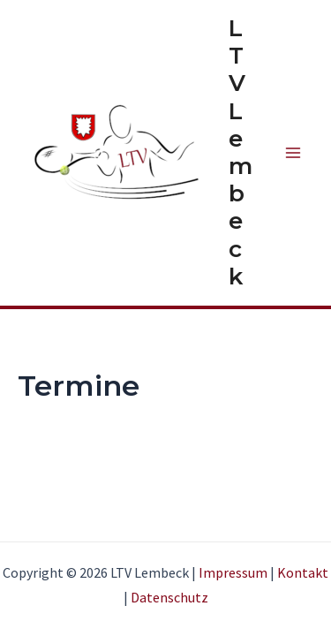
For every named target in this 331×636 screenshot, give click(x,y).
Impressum (233, 572)
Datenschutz (169, 597)
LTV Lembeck (240, 152)
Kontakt (302, 572)
